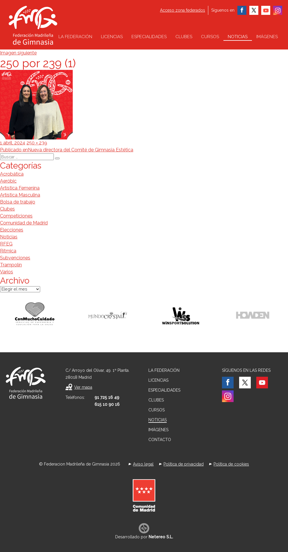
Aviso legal (143, 464)
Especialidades (149, 36)
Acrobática (12, 174)
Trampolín (11, 265)
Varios (6, 272)
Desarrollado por (144, 537)
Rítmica (8, 251)
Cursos (210, 36)
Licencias (112, 36)
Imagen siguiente (18, 53)
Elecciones (11, 230)
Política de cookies (231, 464)
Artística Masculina (20, 195)
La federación (75, 36)
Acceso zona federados (182, 10)
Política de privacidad (183, 464)
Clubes (183, 36)
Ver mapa (83, 387)
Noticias (238, 36)
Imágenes (267, 36)
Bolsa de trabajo (17, 202)
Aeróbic (8, 181)
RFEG (6, 244)
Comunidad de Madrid (24, 223)
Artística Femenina (20, 188)
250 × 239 (36, 143)
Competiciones (16, 216)
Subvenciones (15, 258)
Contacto (159, 439)
